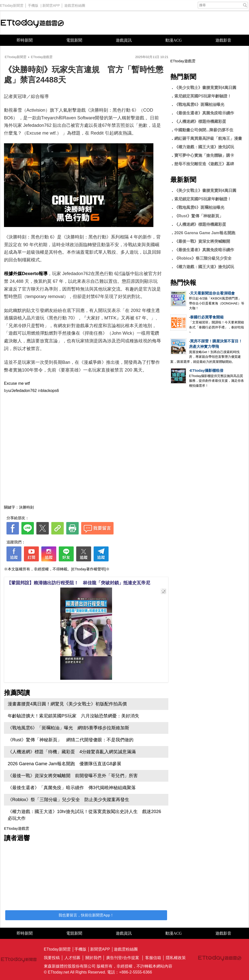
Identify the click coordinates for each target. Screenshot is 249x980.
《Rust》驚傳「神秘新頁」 (198, 216)
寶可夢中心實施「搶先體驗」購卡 (204, 155)
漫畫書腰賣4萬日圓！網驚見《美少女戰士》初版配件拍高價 (67, 703)
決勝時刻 (26, 507)
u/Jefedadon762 (22, 390)
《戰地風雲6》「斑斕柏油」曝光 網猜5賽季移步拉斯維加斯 (68, 727)
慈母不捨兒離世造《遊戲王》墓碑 (204, 164)
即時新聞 (25, 40)
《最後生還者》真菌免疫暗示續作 (204, 113)
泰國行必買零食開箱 (207, 317)
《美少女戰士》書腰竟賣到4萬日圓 (205, 87)
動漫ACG (173, 40)
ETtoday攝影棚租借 (206, 370)
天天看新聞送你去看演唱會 (212, 293)
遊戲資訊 (124, 40)
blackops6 (50, 390)
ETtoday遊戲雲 (32, 23)
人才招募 (72, 958)
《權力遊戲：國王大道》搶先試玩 (204, 147)
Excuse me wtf (17, 383)
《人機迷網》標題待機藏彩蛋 (200, 121)
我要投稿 (52, 958)
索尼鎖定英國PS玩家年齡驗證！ (202, 96)
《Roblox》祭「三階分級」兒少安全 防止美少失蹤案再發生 (68, 799)
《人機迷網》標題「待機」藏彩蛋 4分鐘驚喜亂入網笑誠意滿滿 (72, 751)
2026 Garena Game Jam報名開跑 (204, 233)
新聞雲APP (51, 4)
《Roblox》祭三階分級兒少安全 (203, 258)
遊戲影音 (223, 40)
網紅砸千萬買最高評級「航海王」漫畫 (208, 138)
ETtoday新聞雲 (11, 4)
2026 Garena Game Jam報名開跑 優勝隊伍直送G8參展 (64, 763)
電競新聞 (74, 40)
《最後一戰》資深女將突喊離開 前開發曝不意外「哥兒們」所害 (73, 775)
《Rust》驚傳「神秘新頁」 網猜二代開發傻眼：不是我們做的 (70, 739)
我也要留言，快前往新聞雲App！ (86, 915)
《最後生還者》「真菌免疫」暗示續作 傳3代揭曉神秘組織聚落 (72, 787)
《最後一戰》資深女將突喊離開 (202, 241)
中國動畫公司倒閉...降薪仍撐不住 (203, 130)
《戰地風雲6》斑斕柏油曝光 (199, 104)
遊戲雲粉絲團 (74, 4)
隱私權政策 (176, 958)
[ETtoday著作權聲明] (88, 569)
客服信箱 (153, 958)
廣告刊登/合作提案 (122, 958)
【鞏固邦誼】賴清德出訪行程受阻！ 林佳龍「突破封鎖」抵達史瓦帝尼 (78, 582)
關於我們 (93, 958)
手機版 (33, 4)
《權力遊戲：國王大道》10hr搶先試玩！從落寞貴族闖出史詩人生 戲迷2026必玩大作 (84, 815)
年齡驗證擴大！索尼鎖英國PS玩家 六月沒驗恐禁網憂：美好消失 (73, 715)
